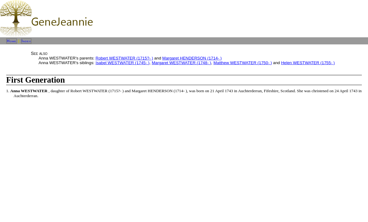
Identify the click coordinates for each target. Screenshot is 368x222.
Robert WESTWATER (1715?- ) (124, 58)
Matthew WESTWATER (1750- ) (242, 62)
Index (26, 41)
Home (11, 41)
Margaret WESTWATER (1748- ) (181, 62)
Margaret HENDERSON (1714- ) (192, 58)
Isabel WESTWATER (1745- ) (123, 62)
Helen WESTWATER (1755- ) (308, 62)
